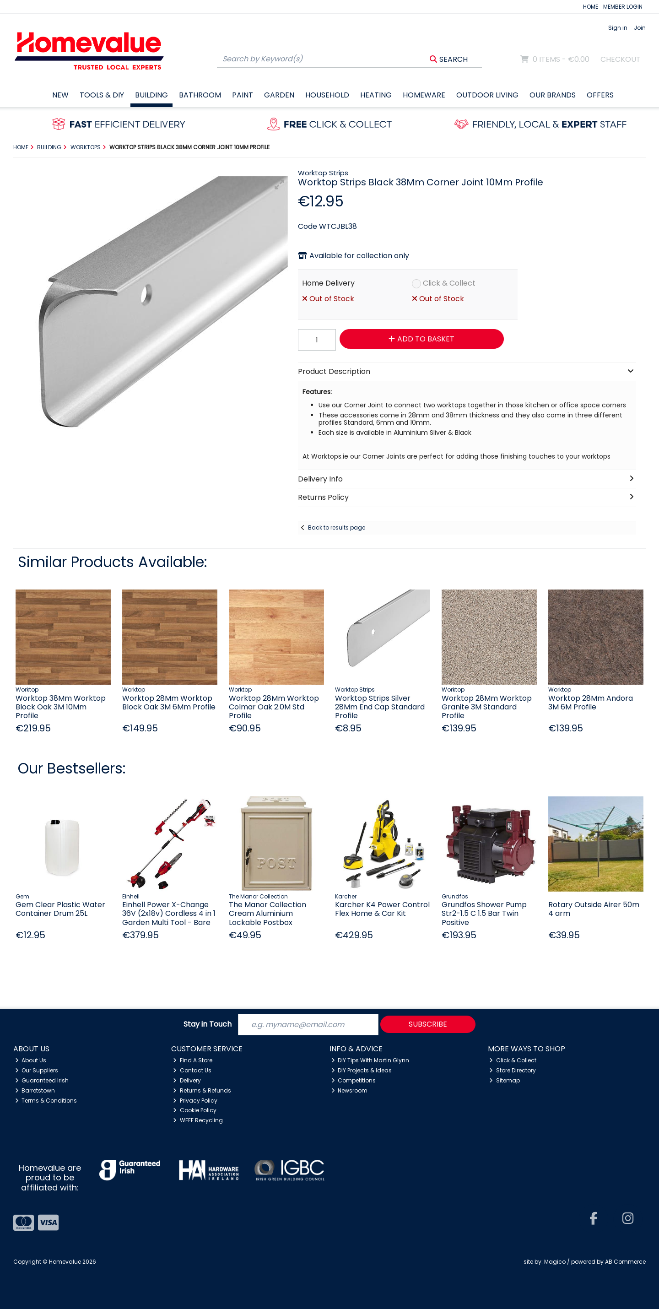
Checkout (620, 59)
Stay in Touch (208, 1024)
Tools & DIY (102, 95)
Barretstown (35, 1090)
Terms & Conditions (46, 1100)
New (60, 95)
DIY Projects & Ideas (361, 1070)
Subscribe (428, 1024)
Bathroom (200, 95)
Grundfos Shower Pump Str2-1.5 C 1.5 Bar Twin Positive (484, 913)
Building (151, 95)
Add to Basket (421, 339)
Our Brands (552, 95)
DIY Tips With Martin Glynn (370, 1060)
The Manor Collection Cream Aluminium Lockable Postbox (267, 913)
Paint (242, 95)
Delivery (187, 1080)
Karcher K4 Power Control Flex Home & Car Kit (382, 909)
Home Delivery (328, 283)
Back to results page (336, 527)
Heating (376, 95)
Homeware (424, 95)
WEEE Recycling (198, 1120)
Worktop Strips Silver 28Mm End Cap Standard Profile (380, 707)
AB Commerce (625, 1262)
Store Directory (512, 1070)
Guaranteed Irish (42, 1080)
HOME (590, 7)
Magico (555, 1262)
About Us (31, 1060)
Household (327, 95)
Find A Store (192, 1060)
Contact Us (192, 1070)
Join (640, 28)
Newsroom (349, 1090)
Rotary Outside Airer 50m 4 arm (593, 909)
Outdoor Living (487, 95)
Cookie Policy (194, 1110)
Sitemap (504, 1080)
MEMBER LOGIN (623, 7)
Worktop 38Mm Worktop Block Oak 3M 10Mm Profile (61, 707)
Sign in (617, 28)
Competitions (353, 1080)
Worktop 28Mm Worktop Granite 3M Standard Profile (487, 707)
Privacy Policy (195, 1100)
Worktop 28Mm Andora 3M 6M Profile (590, 702)
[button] (279, 184)
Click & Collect (449, 283)
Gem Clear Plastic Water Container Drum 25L (60, 909)
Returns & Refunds (202, 1090)
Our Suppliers (37, 1070)
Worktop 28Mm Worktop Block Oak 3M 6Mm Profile (169, 702)
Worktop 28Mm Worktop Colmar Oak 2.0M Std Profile (274, 707)
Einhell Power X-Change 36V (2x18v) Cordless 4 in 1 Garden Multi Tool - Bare (169, 913)
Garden (279, 95)
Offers (600, 95)
